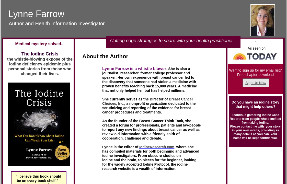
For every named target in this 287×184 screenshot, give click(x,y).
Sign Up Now (255, 83)
